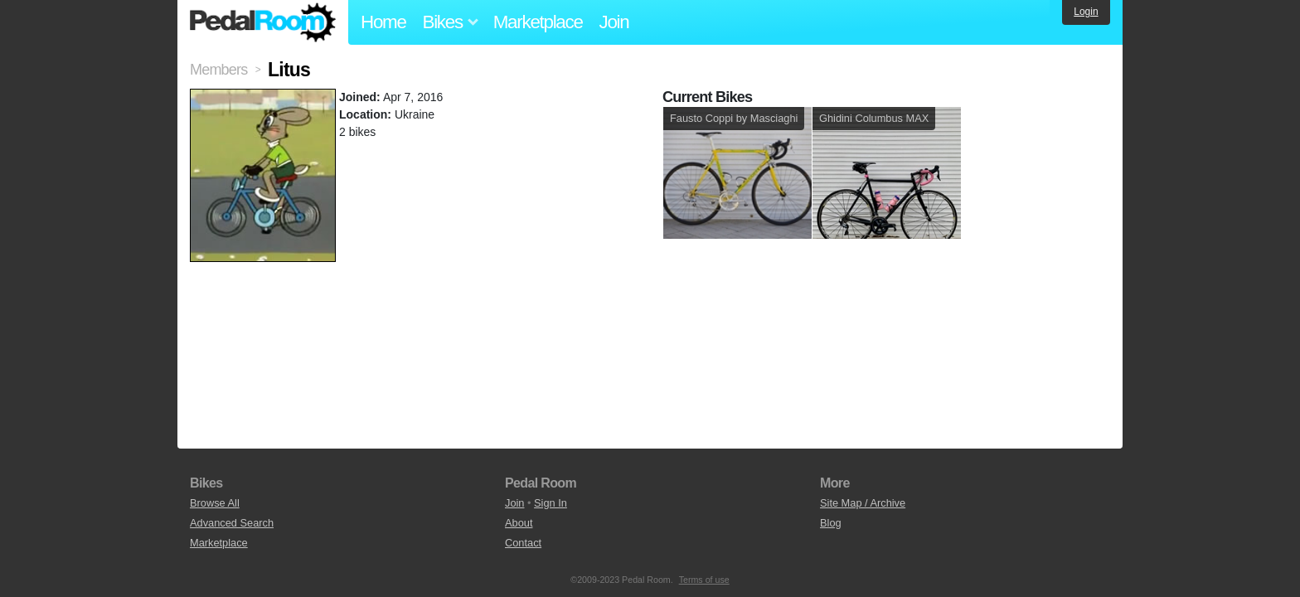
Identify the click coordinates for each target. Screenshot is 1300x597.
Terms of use (704, 580)
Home (383, 22)
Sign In (550, 503)
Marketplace (538, 22)
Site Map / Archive (862, 503)
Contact (523, 542)
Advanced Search (232, 523)
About (518, 523)
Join (614, 22)
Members (218, 69)
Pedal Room (263, 22)
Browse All (215, 503)
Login (1086, 11)
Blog (831, 523)
